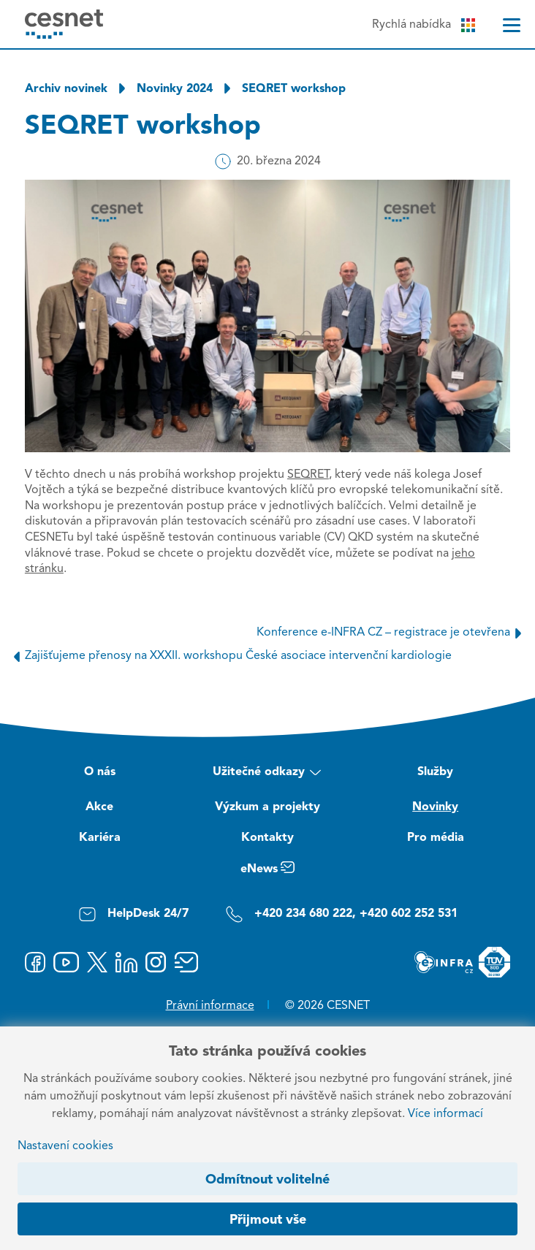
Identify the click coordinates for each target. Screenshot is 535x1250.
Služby (435, 772)
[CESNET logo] (64, 24)
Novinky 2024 (175, 89)
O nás (99, 772)
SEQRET (308, 475)
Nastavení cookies (65, 1146)
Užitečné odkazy (267, 774)
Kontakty (267, 838)
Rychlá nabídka (423, 25)
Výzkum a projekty (267, 807)
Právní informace (210, 1006)
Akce (99, 807)
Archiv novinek (66, 89)
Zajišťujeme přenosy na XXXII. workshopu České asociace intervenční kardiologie (230, 656)
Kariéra (100, 838)
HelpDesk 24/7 (133, 914)
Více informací (445, 1114)
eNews (267, 871)
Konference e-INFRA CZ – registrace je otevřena (392, 633)
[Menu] (511, 25)
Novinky (435, 807)
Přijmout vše (267, 1220)
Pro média (435, 838)
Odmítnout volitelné (267, 1179)
